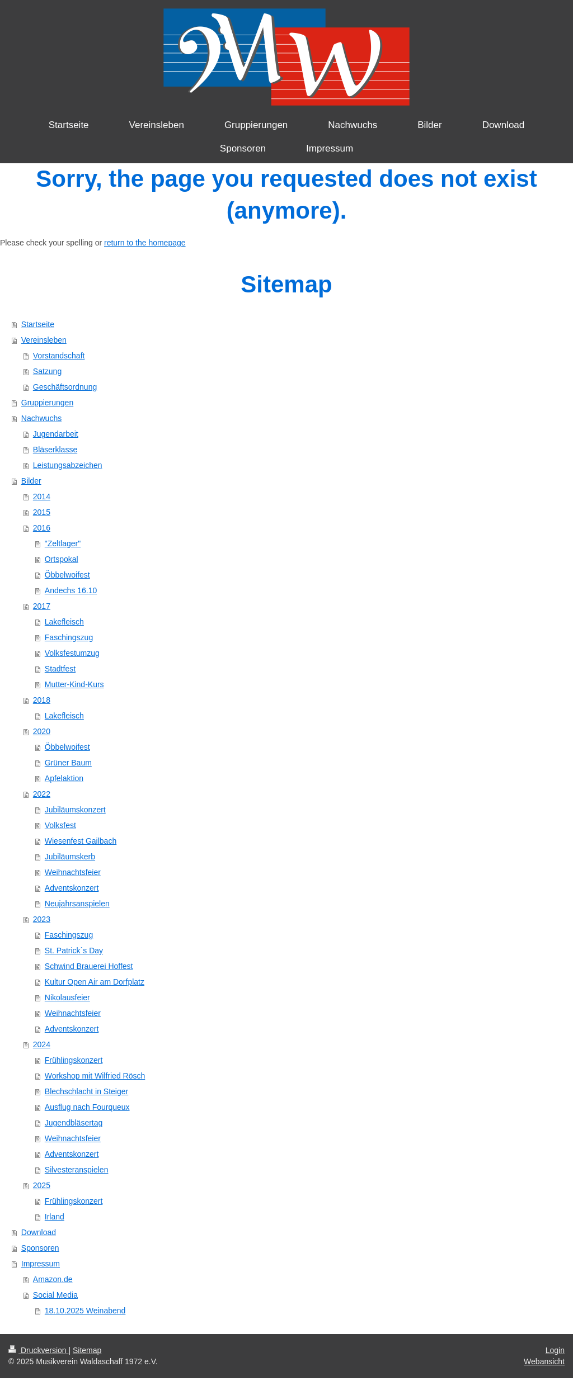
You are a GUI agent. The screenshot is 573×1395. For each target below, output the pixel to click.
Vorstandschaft (59, 355)
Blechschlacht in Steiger (86, 1091)
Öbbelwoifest (67, 574)
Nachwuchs (41, 418)
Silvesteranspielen (77, 1169)
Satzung (47, 371)
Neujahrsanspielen (77, 903)
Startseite (37, 324)
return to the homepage (145, 242)
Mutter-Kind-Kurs (74, 684)
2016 (41, 527)
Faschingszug (69, 637)
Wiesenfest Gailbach (80, 840)
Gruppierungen (47, 402)
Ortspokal (61, 559)
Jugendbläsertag (74, 1122)
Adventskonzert (72, 887)
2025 (41, 1185)
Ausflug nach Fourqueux (87, 1107)
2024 (41, 1044)
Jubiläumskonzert (75, 809)
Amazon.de (53, 1279)
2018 (41, 700)
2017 (41, 606)
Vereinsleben (44, 339)
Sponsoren (40, 1247)
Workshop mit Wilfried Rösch (95, 1075)
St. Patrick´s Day (74, 950)
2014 (41, 496)
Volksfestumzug (72, 653)
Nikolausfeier (67, 997)
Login (555, 1350)
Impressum (40, 1263)
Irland (54, 1216)
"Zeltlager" (63, 543)
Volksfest (60, 825)
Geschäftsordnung (65, 386)
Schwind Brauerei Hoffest (89, 966)
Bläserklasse (55, 449)
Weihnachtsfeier (73, 872)
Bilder (31, 480)
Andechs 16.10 (71, 590)
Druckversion (38, 1350)
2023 (41, 919)
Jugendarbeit (55, 433)
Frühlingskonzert (74, 1060)
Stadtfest (60, 668)
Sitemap (87, 1350)
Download (38, 1232)
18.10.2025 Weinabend (85, 1310)
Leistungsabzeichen (67, 465)
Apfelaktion (64, 778)
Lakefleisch (64, 621)
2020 (41, 731)
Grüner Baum (68, 762)
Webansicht (544, 1361)
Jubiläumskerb (70, 856)
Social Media (55, 1294)
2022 (41, 793)
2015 (41, 512)
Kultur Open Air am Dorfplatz (94, 981)
